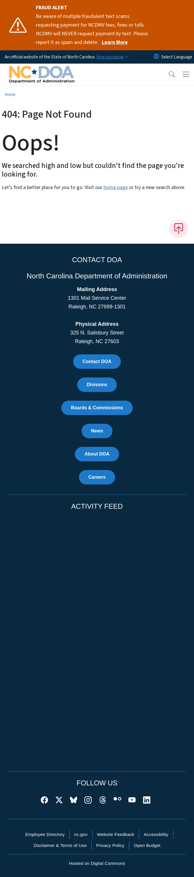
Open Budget (147, 845)
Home (10, 94)
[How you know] (112, 57)
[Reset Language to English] (156, 57)
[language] (176, 57)
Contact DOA (97, 361)
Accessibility (156, 834)
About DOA (96, 454)
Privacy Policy (110, 845)
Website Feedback (115, 834)
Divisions (97, 384)
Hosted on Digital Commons (97, 863)
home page (116, 187)
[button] (168, 74)
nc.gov (81, 834)
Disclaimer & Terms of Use (60, 845)
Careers (97, 477)
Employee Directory (44, 834)
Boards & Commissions (97, 407)
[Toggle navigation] (186, 74)
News (97, 430)
